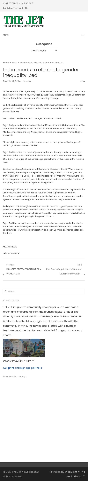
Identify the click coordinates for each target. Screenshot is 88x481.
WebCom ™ (72, 472)
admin (27, 81)
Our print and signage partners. (22, 368)
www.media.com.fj (18, 361)
